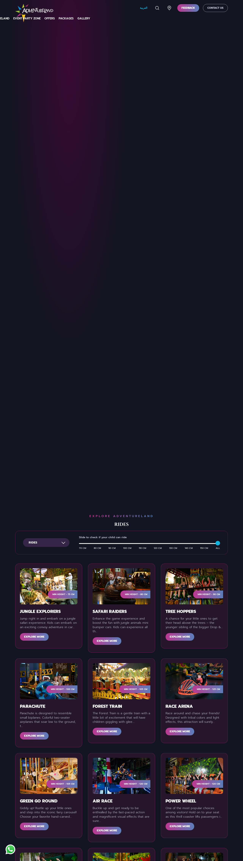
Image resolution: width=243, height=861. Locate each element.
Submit (160, 750)
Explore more (34, 320)
